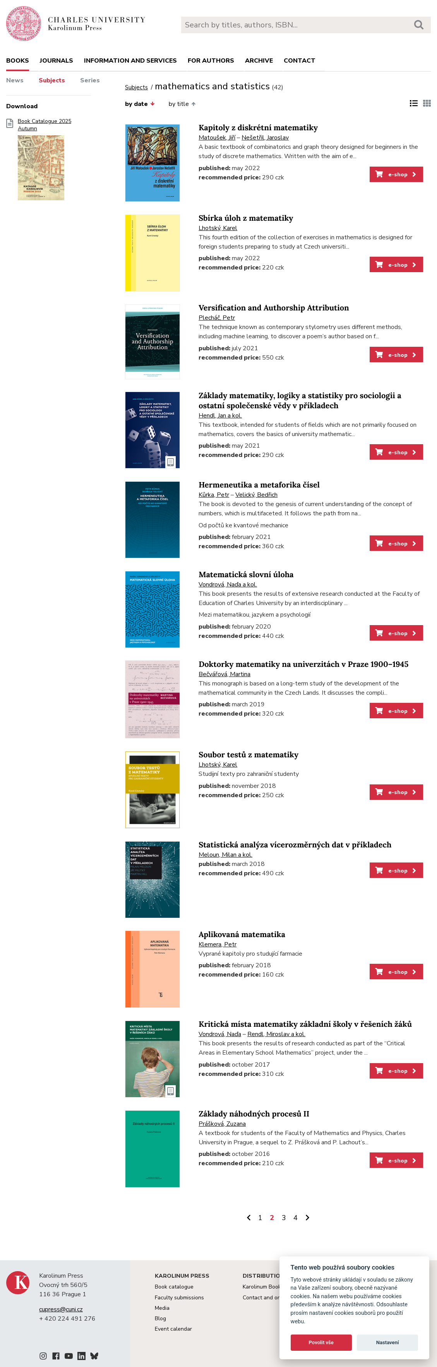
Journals (56, 60)
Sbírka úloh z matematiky (246, 218)
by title (182, 104)
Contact (299, 60)
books (17, 60)
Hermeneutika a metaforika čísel (259, 485)
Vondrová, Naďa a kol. (228, 584)
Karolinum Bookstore (268, 1286)
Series (90, 80)
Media (162, 1308)
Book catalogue (174, 1286)
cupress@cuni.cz (61, 1309)
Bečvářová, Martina (224, 674)
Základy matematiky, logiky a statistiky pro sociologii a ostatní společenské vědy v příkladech (300, 401)
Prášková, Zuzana (222, 1124)
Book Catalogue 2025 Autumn (44, 162)
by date (139, 104)
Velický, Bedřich (256, 495)
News (15, 80)
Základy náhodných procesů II (254, 1114)
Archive (259, 60)
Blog (160, 1318)
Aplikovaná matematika (242, 934)
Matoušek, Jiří (217, 137)
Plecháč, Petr (217, 318)
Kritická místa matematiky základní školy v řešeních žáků (305, 1024)
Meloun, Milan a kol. (225, 855)
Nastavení (387, 1342)
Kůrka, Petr (214, 495)
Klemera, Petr (217, 944)
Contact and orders (266, 1297)
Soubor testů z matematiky (248, 755)
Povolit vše (321, 1342)
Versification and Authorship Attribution (274, 308)
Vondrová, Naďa (220, 1034)
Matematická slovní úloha (246, 575)
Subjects (52, 80)
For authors (211, 60)
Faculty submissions (179, 1297)
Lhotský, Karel (218, 228)
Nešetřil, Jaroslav (265, 137)
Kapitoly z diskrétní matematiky (258, 128)
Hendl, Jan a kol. (220, 415)
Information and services (130, 60)
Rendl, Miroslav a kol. (276, 1034)
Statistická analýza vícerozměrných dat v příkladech (295, 845)
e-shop (396, 174)
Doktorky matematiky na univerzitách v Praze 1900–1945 (303, 664)
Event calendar (173, 1329)
